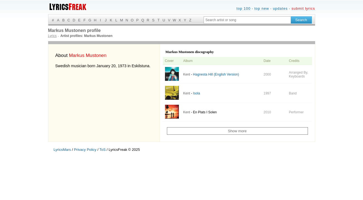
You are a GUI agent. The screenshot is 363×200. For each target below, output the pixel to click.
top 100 (243, 8)
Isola (196, 93)
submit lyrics (303, 8)
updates (280, 8)
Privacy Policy (85, 150)
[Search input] (247, 20)
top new (261, 8)
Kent (186, 74)
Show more (237, 131)
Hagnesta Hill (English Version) (216, 74)
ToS (102, 150)
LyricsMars (62, 150)
